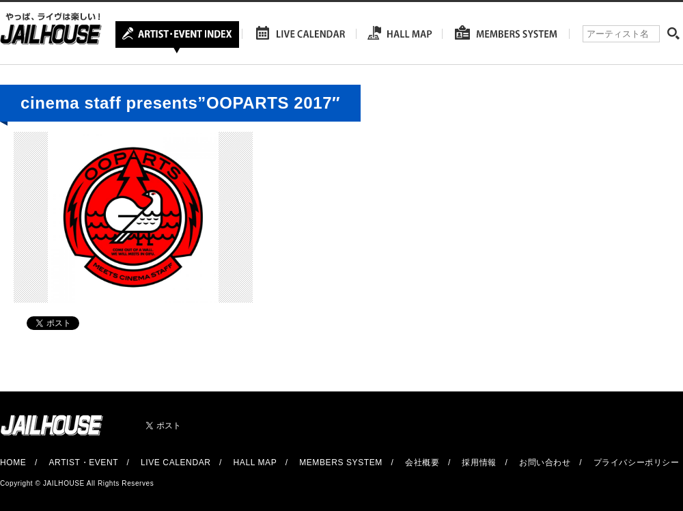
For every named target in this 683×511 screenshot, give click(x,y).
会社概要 (422, 462)
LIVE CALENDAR (176, 462)
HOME (13, 462)
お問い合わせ (545, 462)
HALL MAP (255, 462)
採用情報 (479, 462)
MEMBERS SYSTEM (340, 462)
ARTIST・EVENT (82, 462)
